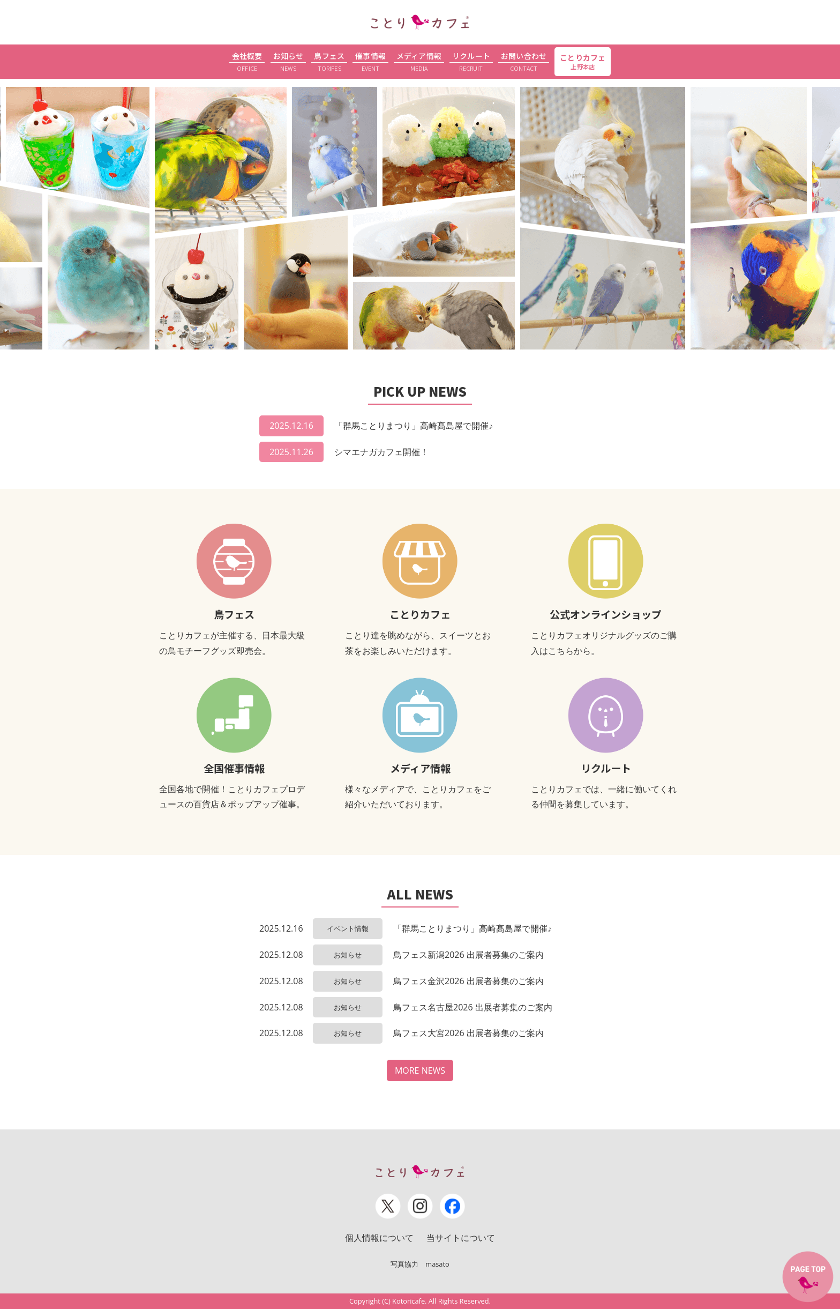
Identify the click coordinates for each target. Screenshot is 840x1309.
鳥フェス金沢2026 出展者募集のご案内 (468, 981)
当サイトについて (460, 1238)
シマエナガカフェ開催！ (381, 452)
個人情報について (379, 1238)
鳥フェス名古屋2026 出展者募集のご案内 (472, 1007)
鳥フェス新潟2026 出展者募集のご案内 (468, 955)
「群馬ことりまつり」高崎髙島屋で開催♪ (413, 426)
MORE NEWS (420, 1070)
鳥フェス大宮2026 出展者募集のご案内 (468, 1033)
